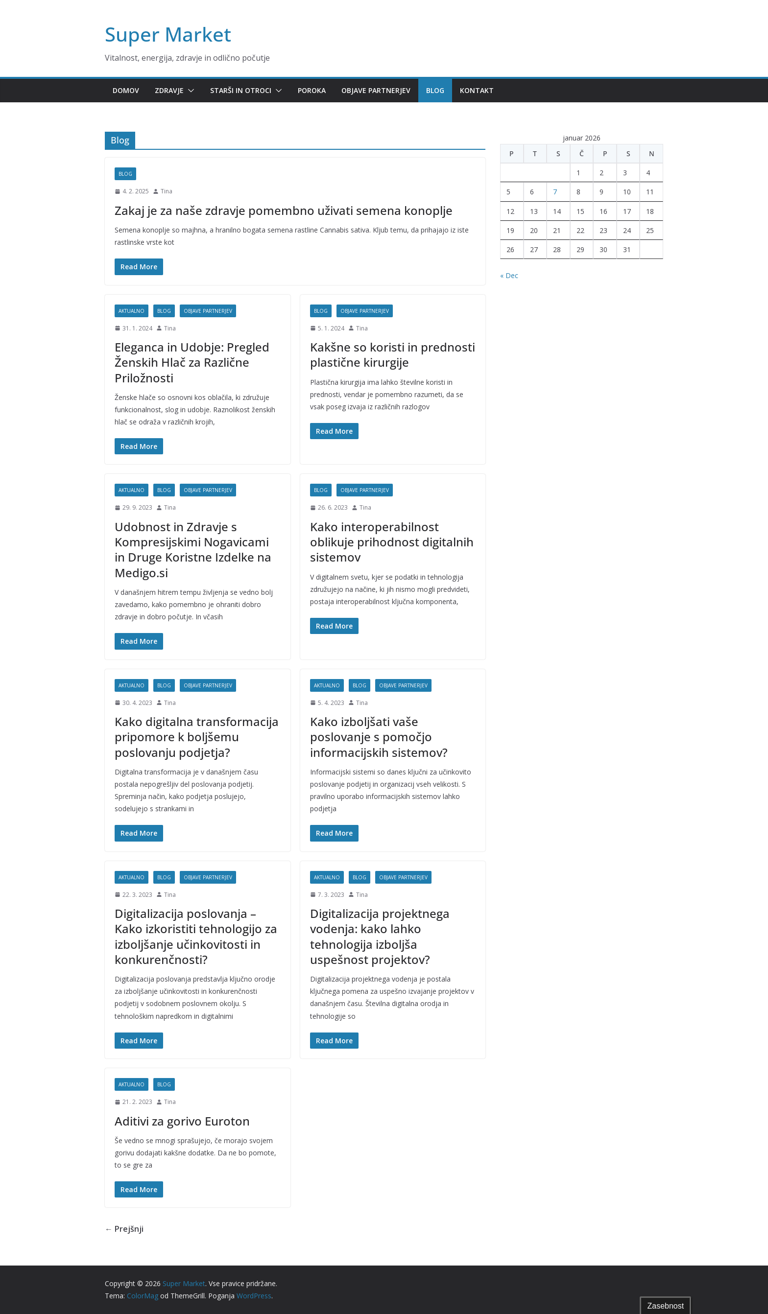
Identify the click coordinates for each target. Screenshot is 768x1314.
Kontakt (477, 90)
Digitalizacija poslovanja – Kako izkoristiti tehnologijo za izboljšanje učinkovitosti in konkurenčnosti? (196, 936)
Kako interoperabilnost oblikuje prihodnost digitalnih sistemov (392, 541)
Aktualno (131, 310)
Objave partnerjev (375, 90)
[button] (189, 90)
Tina (166, 191)
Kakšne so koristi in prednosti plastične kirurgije (392, 354)
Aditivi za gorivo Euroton (182, 1121)
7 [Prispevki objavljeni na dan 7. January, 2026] (555, 191)
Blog (435, 90)
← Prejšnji (124, 1228)
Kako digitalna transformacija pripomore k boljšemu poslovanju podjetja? (197, 736)
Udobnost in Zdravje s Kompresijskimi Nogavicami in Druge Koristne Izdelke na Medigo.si (193, 549)
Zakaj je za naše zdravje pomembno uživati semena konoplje (284, 210)
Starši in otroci (240, 90)
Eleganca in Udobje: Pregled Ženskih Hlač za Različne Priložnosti (192, 362)
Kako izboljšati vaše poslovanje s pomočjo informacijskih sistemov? (379, 736)
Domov (126, 90)
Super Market (168, 34)
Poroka (312, 90)
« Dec (509, 275)
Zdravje (169, 90)
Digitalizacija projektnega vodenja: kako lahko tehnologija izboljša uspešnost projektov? (380, 936)
